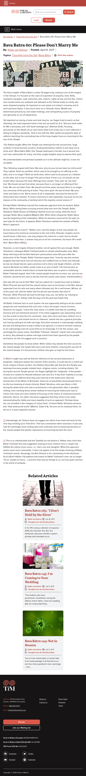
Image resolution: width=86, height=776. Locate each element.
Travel (60, 706)
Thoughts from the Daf (26, 37)
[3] (81, 276)
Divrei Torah (62, 699)
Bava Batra (44, 55)
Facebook (12, 754)
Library (9, 3)
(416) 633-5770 (14, 706)
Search (70, 12)
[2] (26, 242)
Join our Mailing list (22, 728)
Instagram (31, 760)
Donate (49, 20)
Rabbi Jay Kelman (18, 49)
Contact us (43, 702)
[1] (71, 200)
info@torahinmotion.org (17, 710)
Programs (61, 702)
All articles (8, 37)
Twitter (30, 754)
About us (42, 699)
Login (36, 20)
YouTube (12, 760)
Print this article (63, 55)
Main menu (13, 29)
